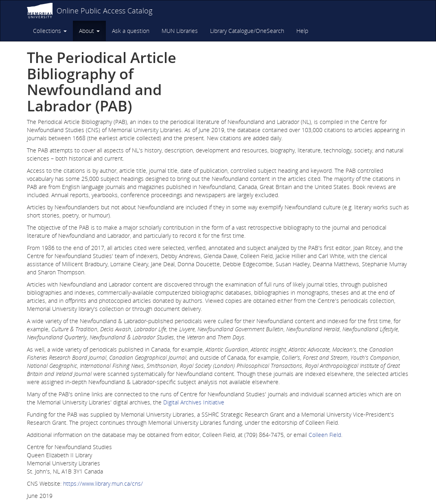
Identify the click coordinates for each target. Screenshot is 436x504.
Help (302, 31)
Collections (50, 31)
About (89, 31)
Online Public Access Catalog (104, 10)
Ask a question (130, 31)
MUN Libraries (180, 31)
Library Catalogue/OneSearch (247, 31)
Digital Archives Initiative (193, 402)
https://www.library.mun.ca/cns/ (103, 483)
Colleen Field (325, 435)
